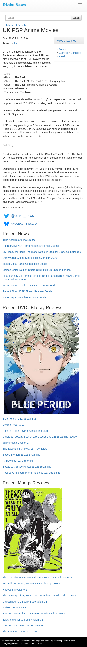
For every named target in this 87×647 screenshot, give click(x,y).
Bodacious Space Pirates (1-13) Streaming (27, 466)
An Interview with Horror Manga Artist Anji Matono (31, 245)
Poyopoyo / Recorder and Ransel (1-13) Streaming (31, 472)
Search (76, 18)
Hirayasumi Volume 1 (15, 589)
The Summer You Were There (20, 631)
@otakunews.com (25, 223)
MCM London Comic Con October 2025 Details (29, 285)
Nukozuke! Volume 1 (14, 607)
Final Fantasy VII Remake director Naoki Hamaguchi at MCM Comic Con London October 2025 (41, 277)
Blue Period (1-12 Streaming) (19, 418)
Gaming (63, 52)
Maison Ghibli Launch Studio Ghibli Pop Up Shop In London (37, 269)
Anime (62, 49)
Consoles (76, 52)
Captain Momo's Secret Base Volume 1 (25, 601)
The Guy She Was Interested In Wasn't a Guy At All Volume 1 (37, 577)
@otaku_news (22, 216)
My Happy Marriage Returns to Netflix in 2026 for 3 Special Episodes (42, 251)
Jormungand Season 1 (16, 442)
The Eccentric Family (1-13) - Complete (25, 448)
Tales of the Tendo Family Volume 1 (23, 619)
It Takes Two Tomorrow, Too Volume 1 (24, 625)
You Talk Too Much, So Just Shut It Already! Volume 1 (33, 583)
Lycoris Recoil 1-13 (13, 424)
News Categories (66, 40)
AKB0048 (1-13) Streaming (18, 460)
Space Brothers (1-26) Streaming (21, 454)
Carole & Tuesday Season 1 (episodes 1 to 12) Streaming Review (40, 436)
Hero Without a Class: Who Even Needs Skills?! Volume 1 (36, 613)
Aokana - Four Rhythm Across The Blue (25, 430)
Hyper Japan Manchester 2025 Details (24, 297)
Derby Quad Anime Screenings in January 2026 (30, 257)
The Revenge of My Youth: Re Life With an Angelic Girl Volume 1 (39, 595)
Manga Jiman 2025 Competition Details (25, 263)
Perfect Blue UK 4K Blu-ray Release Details (27, 291)
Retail (62, 56)
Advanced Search (15, 25)
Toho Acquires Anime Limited (19, 239)
